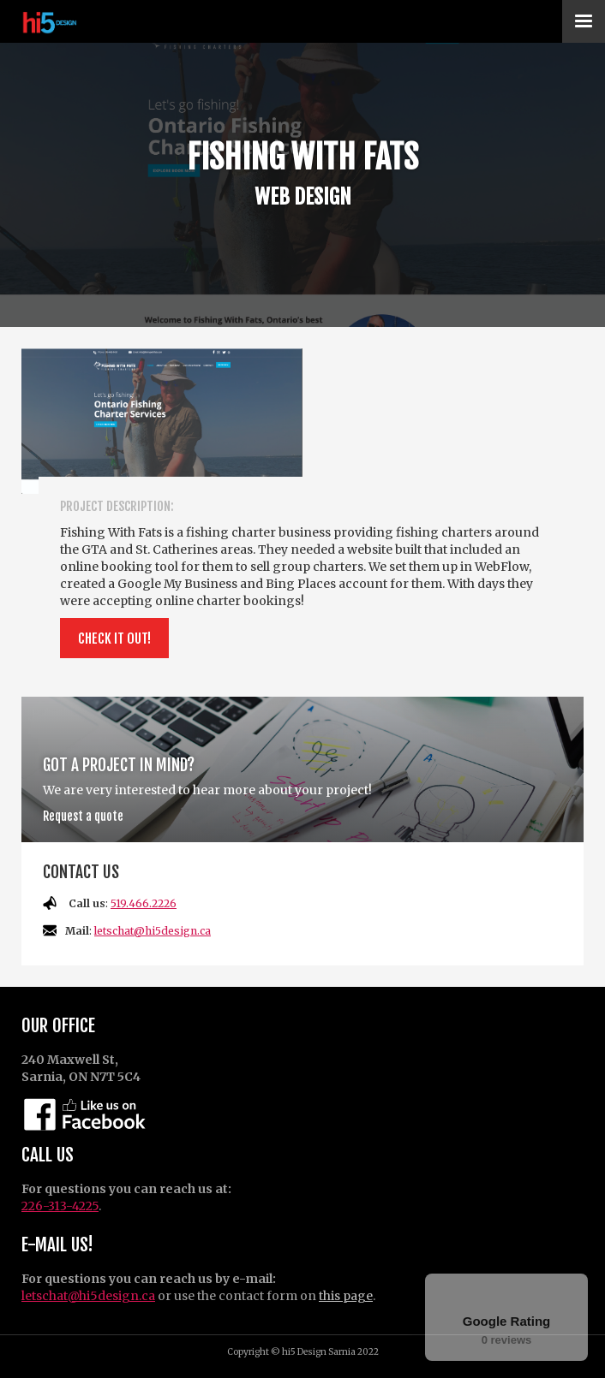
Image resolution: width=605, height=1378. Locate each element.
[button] (583, 21)
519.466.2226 (144, 903)
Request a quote (83, 816)
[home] (75, 21)
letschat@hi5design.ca (152, 930)
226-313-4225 (60, 1206)
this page (346, 1296)
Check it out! (114, 638)
